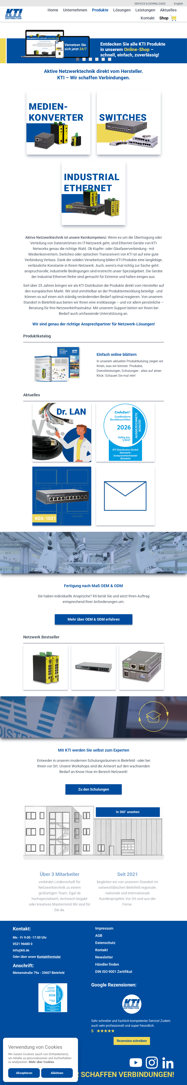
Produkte (100, 10)
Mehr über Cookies (41, 1062)
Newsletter (104, 957)
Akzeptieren (24, 1073)
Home (53, 10)
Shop (168, 18)
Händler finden (107, 964)
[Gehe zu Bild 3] (90, 59)
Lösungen (122, 10)
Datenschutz (105, 943)
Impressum (104, 928)
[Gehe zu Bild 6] (109, 59)
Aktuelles (168, 10)
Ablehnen (57, 1073)
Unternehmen (75, 10)
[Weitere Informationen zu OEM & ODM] (93, 619)
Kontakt (148, 18)
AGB (98, 935)
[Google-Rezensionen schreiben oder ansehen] (132, 1041)
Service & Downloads (149, 3)
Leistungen (145, 10)
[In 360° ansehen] (128, 812)
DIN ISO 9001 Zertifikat (113, 971)
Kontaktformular (49, 957)
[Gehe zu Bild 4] (96, 59)
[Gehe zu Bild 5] (103, 59)
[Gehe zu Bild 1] (77, 59)
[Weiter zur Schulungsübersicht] (93, 789)
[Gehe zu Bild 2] (84, 59)
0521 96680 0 (22, 944)
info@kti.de (21, 950)
